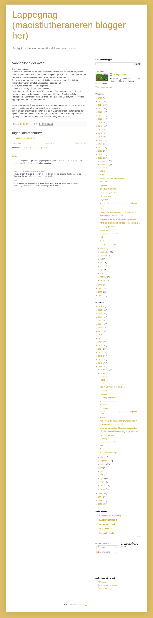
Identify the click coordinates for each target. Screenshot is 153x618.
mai (102, 266)
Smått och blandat (106, 533)
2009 (100, 158)
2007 (100, 288)
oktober (103, 249)
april (102, 270)
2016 (100, 133)
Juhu (14, 156)
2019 (100, 123)
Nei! (101, 237)
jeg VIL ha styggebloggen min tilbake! (29, 171)
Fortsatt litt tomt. (106, 241)
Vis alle (138, 536)
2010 (100, 154)
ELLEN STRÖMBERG (108, 520)
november (104, 165)
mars (102, 273)
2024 (100, 105)
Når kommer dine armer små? (112, 216)
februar (103, 277)
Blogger (85, 604)
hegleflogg (104, 199)
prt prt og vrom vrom (108, 189)
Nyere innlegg (18, 143)
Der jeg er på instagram (107, 585)
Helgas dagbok (105, 529)
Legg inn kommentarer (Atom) (35, 148)
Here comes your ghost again (111, 516)
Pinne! (102, 209)
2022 (100, 112)
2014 (100, 140)
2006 (100, 292)
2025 (100, 101)
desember (104, 161)
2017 (100, 130)
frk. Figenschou (119, 75)
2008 (100, 285)
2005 (100, 295)
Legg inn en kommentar (25, 138)
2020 (100, 119)
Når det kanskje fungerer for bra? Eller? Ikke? (118, 212)
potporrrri (103, 182)
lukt (15, 181)
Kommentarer (103, 552)
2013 (100, 144)
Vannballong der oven (109, 192)
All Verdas (102, 582)
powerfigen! (104, 230)
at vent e (103, 168)
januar (103, 280)
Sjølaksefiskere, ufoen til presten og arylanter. (118, 219)
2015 (100, 137)
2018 (100, 126)
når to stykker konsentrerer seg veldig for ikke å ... (120, 223)
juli (101, 259)
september (105, 252)
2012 (100, 147)
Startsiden (49, 143)
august (103, 256)
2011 (100, 151)
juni (102, 263)
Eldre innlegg (80, 143)
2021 (100, 116)
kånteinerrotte (105, 196)
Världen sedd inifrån (107, 524)
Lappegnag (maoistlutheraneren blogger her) (69, 25)
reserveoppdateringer (108, 244)
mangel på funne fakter (109, 233)
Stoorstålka (102, 588)
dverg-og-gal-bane (107, 226)
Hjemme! (103, 185)
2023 (100, 108)
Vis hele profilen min (103, 87)
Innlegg (101, 547)
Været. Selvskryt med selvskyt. (112, 178)
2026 (100, 98)
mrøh (102, 175)
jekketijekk (104, 171)
